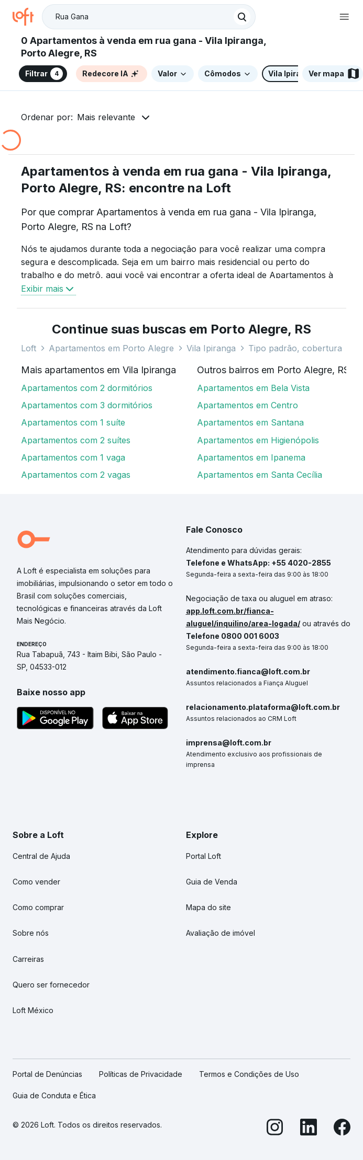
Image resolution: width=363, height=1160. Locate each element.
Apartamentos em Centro (247, 405)
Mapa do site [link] (208, 907)
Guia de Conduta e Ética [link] (54, 1095)
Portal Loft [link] (203, 856)
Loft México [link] (33, 1010)
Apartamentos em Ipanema (251, 457)
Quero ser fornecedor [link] (51, 984)
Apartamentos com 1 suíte (73, 422)
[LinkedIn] (308, 1129)
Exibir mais (48, 288)
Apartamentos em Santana (250, 422)
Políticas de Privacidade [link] (140, 1074)
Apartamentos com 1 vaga (73, 457)
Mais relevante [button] (106, 117)
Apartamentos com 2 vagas (75, 474)
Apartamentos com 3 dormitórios (86, 405)
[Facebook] (342, 1129)
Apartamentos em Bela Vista (253, 388)
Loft (28, 348)
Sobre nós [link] (31, 932)
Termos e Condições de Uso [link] (249, 1074)
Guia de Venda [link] (211, 881)
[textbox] (149, 16)
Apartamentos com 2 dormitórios (86, 388)
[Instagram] (275, 1129)
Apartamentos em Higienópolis (258, 440)
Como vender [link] (36, 881)
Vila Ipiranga (211, 348)
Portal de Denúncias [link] (47, 1074)
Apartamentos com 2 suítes (75, 440)
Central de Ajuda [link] (41, 856)
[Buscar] (242, 16)
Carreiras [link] (28, 959)
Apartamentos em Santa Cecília (259, 474)
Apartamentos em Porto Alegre (111, 348)
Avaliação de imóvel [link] (220, 932)
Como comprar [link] (38, 907)
